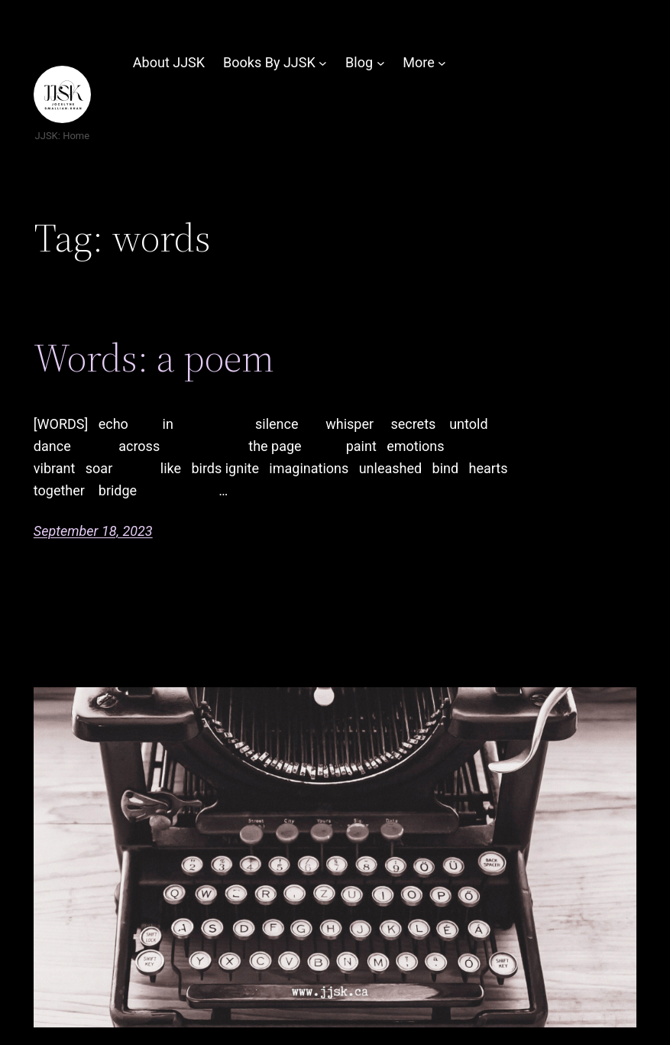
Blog (359, 62)
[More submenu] (442, 63)
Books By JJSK (269, 62)
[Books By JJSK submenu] (323, 63)
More (418, 62)
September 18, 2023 (93, 531)
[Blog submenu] (381, 63)
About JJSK (169, 62)
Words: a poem (154, 358)
